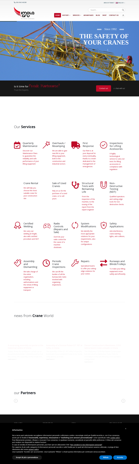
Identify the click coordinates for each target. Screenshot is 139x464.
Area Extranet (109, 3)
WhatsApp (123, 15)
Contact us (113, 15)
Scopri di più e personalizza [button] (27, 457)
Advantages (88, 15)
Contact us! (103, 88)
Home (57, 15)
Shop (104, 15)
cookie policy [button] (115, 438)
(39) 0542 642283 (20, 2)
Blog (98, 15)
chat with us (120, 88)
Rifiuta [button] (105, 457)
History (65, 15)
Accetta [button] (120, 457)
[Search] (123, 10)
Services (76, 15)
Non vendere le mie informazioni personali (86, 445)
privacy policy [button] (34, 449)
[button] (16, 401)
